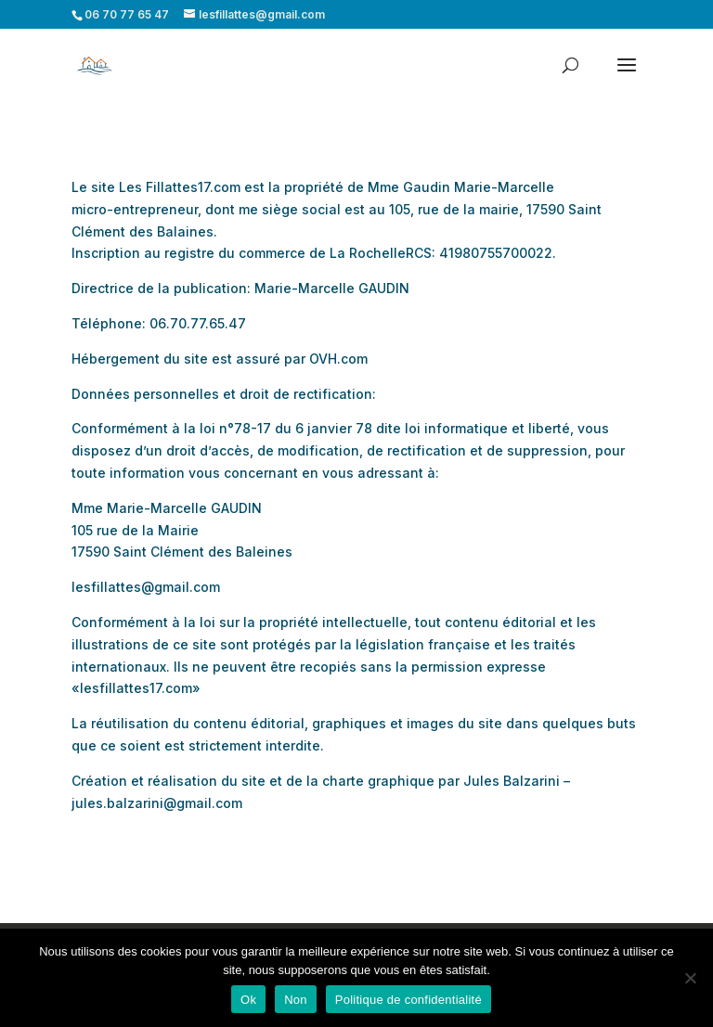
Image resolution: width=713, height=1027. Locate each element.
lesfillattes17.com (136, 688)
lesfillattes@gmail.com (145, 587)
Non (295, 1000)
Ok (248, 1000)
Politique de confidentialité (408, 1000)
